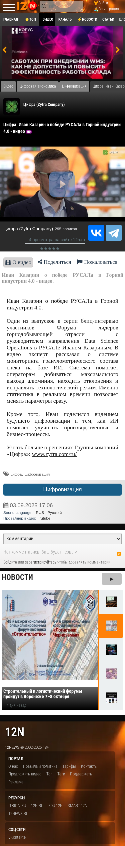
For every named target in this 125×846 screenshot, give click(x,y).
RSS (119, 554)
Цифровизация (62, 489)
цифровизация (37, 474)
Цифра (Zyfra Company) (44, 104)
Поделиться (54, 262)
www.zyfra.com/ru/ (54, 454)
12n (14, 732)
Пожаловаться (97, 262)
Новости (17, 577)
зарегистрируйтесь (40, 562)
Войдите (10, 562)
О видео (18, 262)
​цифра (16, 474)
